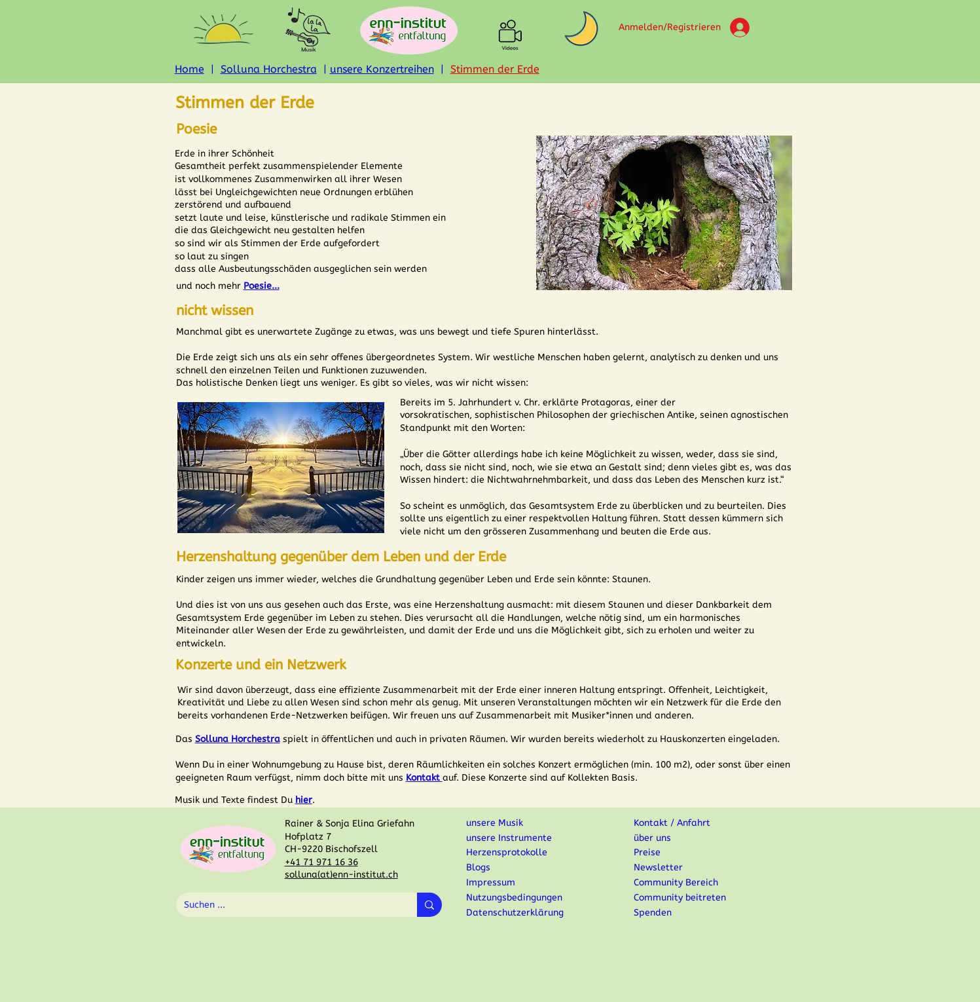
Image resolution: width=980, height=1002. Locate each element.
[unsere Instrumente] (512, 838)
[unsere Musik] (512, 823)
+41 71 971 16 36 (321, 862)
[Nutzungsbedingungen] (523, 897)
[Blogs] (512, 867)
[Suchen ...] (287, 905)
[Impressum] (523, 882)
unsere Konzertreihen (382, 69)
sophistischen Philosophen (532, 414)
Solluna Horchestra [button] (237, 739)
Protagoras (605, 402)
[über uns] (679, 838)
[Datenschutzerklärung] (523, 912)
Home (189, 69)
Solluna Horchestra (269, 69)
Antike (681, 414)
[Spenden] (716, 912)
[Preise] (679, 852)
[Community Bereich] (679, 882)
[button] (223, 29)
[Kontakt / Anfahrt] (679, 823)
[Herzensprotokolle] (520, 852)
